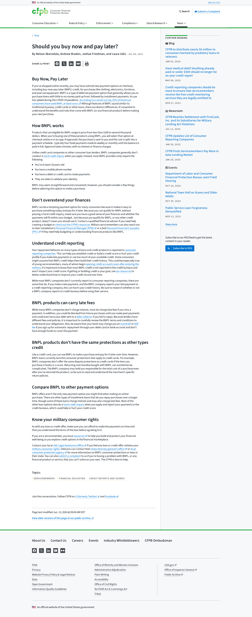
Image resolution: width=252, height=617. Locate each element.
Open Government (42, 584)
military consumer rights (46, 449)
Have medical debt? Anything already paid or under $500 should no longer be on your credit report (191, 72)
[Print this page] (87, 64)
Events (93, 540)
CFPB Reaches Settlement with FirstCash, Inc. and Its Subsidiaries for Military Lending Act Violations (192, 120)
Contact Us (58, 540)
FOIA (34, 565)
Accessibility (101, 579)
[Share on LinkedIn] (71, 63)
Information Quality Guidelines (49, 589)
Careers (77, 540)
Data (34, 579)
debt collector (84, 317)
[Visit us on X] (41, 550)
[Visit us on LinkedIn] (48, 550)
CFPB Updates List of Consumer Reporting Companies (186, 138)
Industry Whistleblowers (121, 540)
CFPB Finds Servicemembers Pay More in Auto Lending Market (192, 153)
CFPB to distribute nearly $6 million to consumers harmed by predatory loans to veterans (192, 53)
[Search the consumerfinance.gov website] (184, 12)
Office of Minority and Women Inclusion (116, 565)
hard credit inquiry (54, 156)
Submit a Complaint (207, 11)
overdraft (125, 324)
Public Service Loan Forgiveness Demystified (186, 210)
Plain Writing (101, 575)
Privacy (36, 570)
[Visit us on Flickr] (62, 550)
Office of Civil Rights (105, 584)
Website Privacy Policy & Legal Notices (53, 575)
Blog (36, 35)
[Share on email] (78, 63)
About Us (38, 540)
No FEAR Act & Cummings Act (110, 589)
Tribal (97, 594)
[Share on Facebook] (57, 63)
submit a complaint (70, 456)
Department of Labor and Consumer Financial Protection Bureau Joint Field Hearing (191, 177)
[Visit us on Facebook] (34, 550)
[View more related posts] (171, 224)
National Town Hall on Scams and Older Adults (191, 194)
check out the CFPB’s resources (72, 225)
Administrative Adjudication (110, 570)
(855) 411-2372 (214, 2)
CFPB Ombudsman (158, 540)
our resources (123, 271)
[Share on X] (64, 63)
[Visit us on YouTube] (55, 550)
